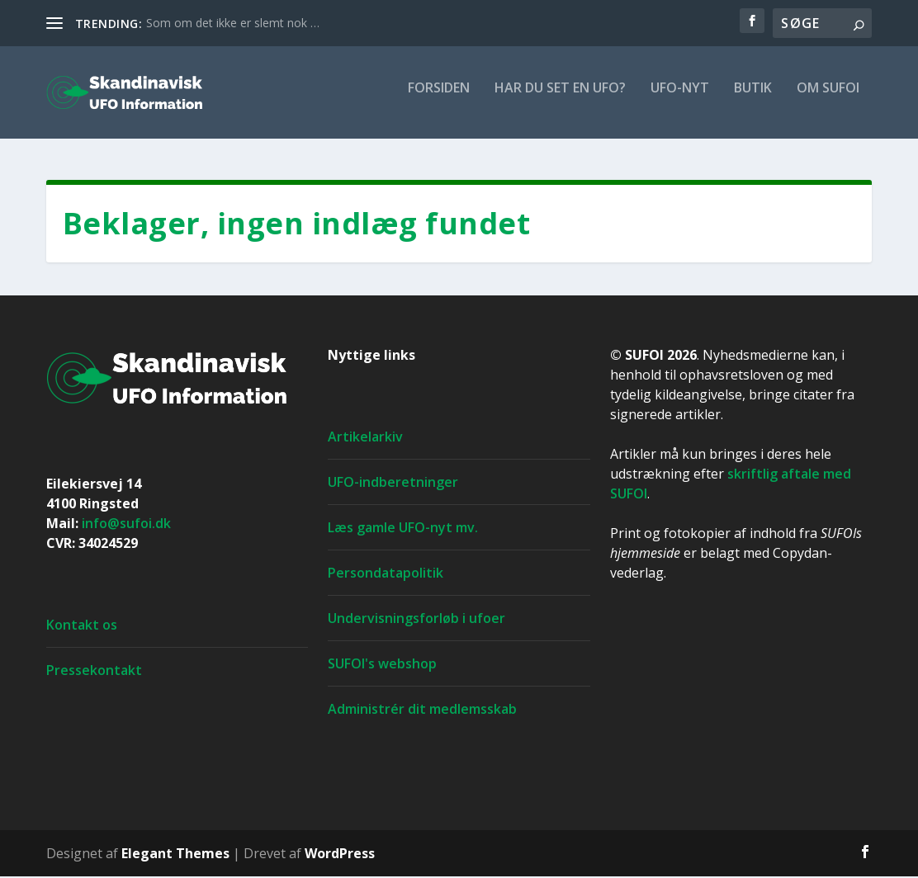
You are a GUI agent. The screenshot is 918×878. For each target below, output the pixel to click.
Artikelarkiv (365, 438)
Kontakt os (81, 626)
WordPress (340, 855)
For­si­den (439, 98)
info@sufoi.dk (126, 525)
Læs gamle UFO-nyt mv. (403, 529)
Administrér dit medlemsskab (422, 710)
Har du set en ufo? (560, 98)
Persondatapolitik (385, 574)
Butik (753, 98)
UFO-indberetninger (393, 483)
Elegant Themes (175, 855)
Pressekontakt (94, 672)
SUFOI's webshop (382, 665)
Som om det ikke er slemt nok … (232, 23)
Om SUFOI (828, 98)
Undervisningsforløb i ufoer (416, 620)
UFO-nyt (680, 98)
